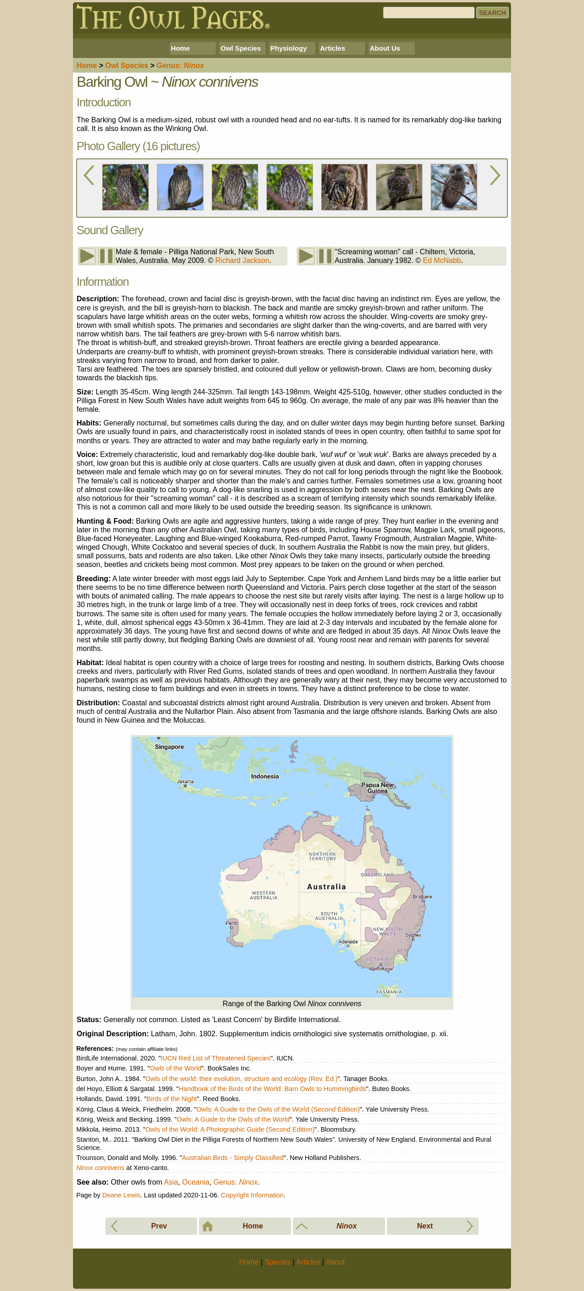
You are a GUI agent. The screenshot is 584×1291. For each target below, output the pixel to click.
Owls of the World (175, 1068)
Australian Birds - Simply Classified (233, 1157)
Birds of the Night (171, 1098)
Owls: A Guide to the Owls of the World (233, 1119)
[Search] (428, 12)
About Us (385, 48)
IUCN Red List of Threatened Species (216, 1058)
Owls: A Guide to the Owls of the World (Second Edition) (278, 1109)
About (335, 1262)
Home (180, 48)
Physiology (289, 48)
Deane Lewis (121, 1195)
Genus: (236, 1182)
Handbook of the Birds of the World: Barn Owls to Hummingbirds (272, 1088)
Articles (332, 48)
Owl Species (241, 48)
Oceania (195, 1182)
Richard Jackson (242, 260)
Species (126, 65)
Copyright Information (252, 1195)
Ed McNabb (442, 260)
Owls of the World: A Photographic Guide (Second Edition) (230, 1129)
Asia (171, 1182)
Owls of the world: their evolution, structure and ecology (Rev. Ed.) (242, 1078)
